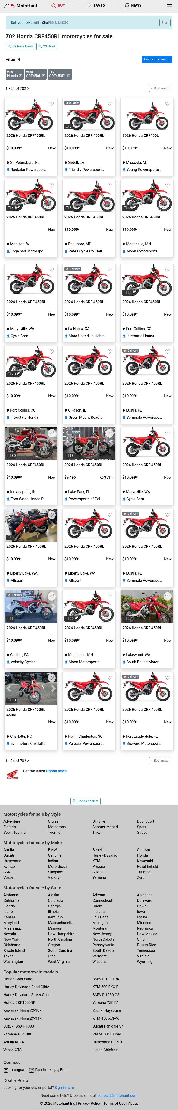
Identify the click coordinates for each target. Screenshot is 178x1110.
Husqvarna (12, 861)
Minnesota (145, 923)
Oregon (54, 945)
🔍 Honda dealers (85, 801)
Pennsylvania (103, 945)
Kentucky (55, 917)
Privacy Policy (89, 1103)
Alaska (53, 895)
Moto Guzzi (57, 866)
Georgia (54, 906)
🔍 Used (46, 46)
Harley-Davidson (105, 855)
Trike (96, 832)
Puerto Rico (146, 945)
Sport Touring (14, 832)
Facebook (43, 1070)
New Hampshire (61, 934)
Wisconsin (101, 961)
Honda (142, 855)
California (11, 900)
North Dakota (103, 939)
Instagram (18, 1070)
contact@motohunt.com (117, 1095)
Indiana (98, 911)
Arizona (98, 895)
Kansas (9, 917)
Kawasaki (145, 861)
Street (142, 832)
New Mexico (147, 934)
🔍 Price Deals (20, 46)
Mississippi (12, 928)
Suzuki (97, 872)
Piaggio (98, 866)
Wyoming (145, 961)
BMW (52, 850)
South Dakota (103, 950)
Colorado (55, 900)
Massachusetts (60, 923)
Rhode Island (14, 950)
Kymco (9, 866)
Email (65, 1070)
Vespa (8, 877)
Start (165, 23)
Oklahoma (11, 945)
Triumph (144, 872)
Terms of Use (114, 1103)
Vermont (99, 956)
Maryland (11, 923)
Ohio (141, 939)
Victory (54, 877)
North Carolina (60, 939)
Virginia (143, 956)
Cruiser (54, 821)
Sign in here (64, 1087)
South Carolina (60, 950)
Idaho (8, 911)
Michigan (100, 923)
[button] (66, 114)
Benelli (97, 850)
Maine (142, 917)
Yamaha (99, 877)
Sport (141, 827)
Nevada (9, 934)
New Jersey (102, 934)
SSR (6, 872)
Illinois (53, 911)
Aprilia (8, 850)
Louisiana (100, 917)
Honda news (56, 771)
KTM (96, 861)
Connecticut (102, 900)
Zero (140, 877)
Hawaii (142, 906)
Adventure (11, 821)
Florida (9, 906)
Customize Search (157, 59)
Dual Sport (145, 821)
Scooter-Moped (105, 827)
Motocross (57, 827)
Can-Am (143, 850)
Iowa (141, 911)
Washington (13, 961)
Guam (97, 906)
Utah (52, 956)
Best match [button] (161, 88)
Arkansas (145, 895)
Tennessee (146, 950)
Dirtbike (98, 821)
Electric (9, 827)
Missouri (55, 928)
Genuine (54, 855)
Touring (54, 832)
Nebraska (145, 928)
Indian (53, 861)
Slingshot (56, 872)
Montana (99, 928)
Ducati (8, 855)
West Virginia (59, 961)
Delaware (144, 900)
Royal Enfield (147, 866)
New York (11, 939)
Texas (8, 956)
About (133, 1103)
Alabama (10, 895)
